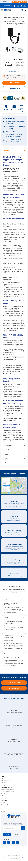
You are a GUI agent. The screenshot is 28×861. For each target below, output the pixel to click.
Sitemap (3, 785)
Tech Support (4, 798)
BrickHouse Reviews (6, 807)
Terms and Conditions (15, 857)
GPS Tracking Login (5, 780)
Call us (16, 1)
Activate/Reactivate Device (7, 789)
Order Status (4, 793)
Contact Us (3, 802)
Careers (3, 811)
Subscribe (23, 828)
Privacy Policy (23, 857)
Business (17, 834)
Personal (8, 834)
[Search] (19, 10)
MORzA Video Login (6, 782)
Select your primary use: (8, 831)
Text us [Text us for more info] (24, 1)
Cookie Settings (14, 858)
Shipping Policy (4, 796)
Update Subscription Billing (7, 791)
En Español (3, 809)
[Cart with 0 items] (22, 10)
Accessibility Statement (6, 804)
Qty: (13, 68)
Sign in (2, 778)
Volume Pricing (14, 88)
